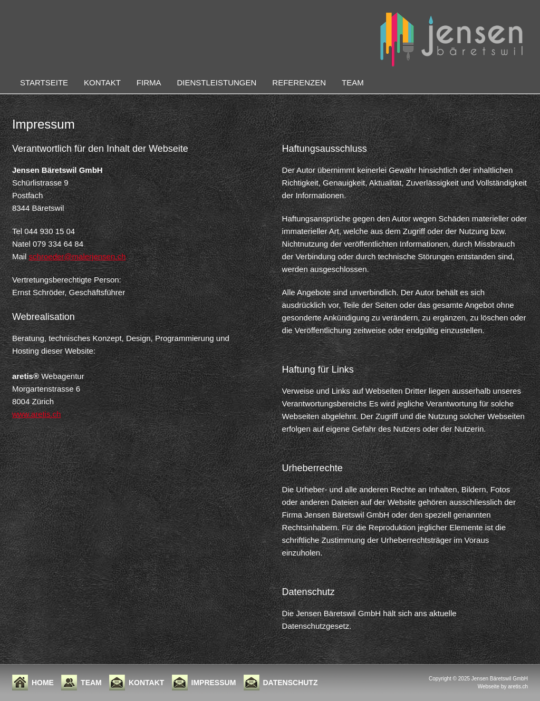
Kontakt (102, 82)
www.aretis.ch (36, 414)
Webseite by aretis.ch (503, 686)
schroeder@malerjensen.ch (77, 256)
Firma (149, 82)
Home (43, 682)
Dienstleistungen (216, 82)
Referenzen (299, 82)
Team (353, 82)
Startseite (44, 82)
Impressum (213, 682)
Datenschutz (290, 682)
